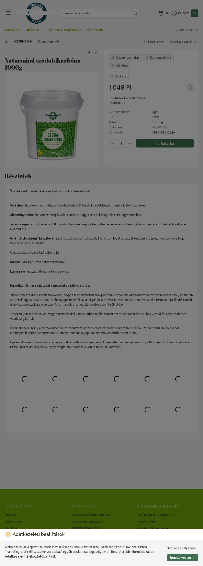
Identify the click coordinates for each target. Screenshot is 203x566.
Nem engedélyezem (181, 548)
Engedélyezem (183, 558)
